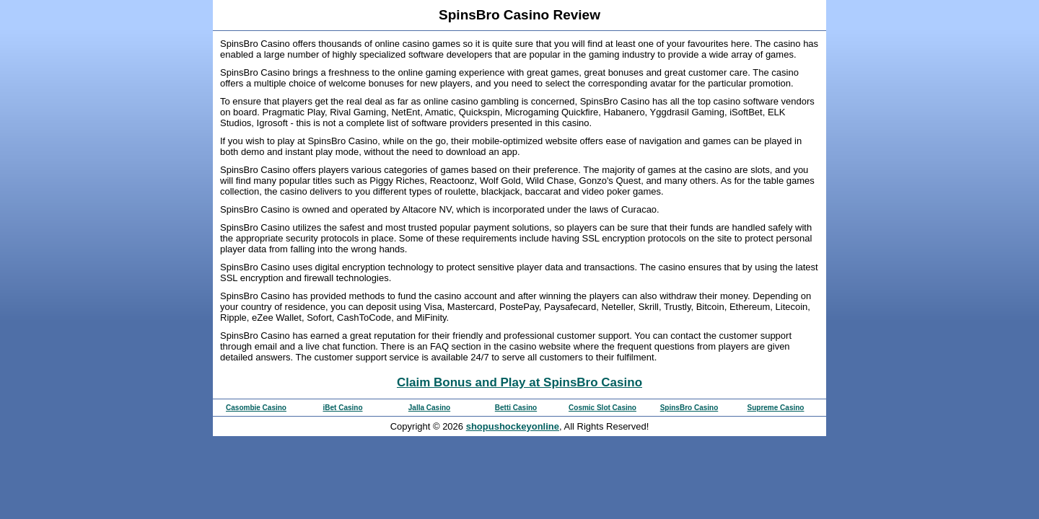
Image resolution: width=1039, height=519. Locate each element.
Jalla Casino (429, 408)
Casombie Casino (256, 408)
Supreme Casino (776, 408)
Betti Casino (516, 408)
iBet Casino (342, 408)
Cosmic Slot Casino (602, 408)
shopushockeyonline (512, 426)
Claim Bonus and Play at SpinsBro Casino (519, 382)
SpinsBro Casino (689, 408)
